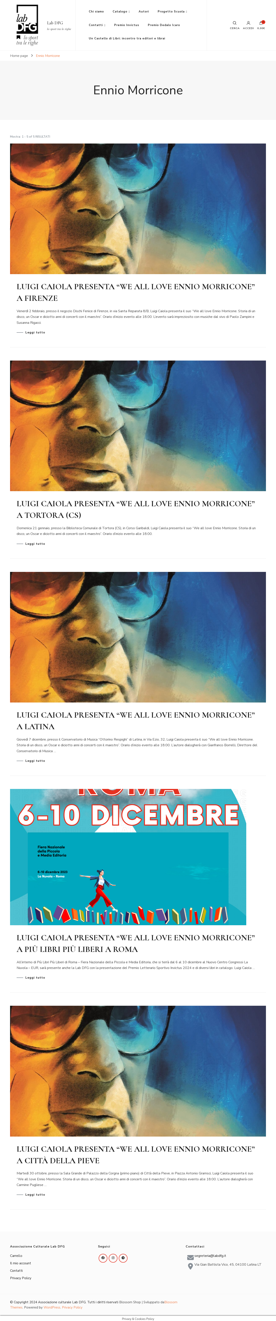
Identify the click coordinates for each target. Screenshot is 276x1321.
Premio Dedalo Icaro (164, 25)
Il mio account (20, 1261)
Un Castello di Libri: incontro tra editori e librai (127, 38)
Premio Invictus (126, 25)
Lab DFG (55, 23)
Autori (144, 12)
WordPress (52, 1306)
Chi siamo (96, 12)
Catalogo (120, 12)
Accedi (248, 25)
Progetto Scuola (171, 12)
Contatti (96, 25)
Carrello (16, 1254)
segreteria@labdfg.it (210, 1254)
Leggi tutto (35, 332)
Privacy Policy (20, 1276)
